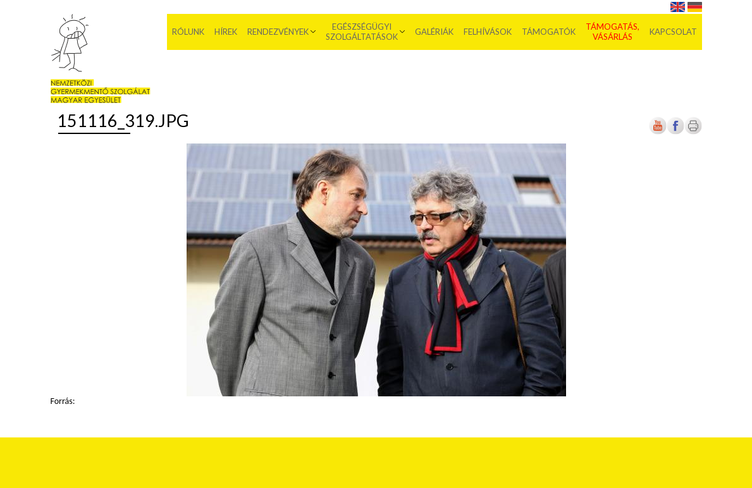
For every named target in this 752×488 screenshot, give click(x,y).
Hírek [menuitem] (225, 32)
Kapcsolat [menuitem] (673, 32)
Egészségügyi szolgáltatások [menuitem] (362, 31)
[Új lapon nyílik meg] (675, 131)
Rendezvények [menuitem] (278, 32)
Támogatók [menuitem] (549, 32)
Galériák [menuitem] (434, 32)
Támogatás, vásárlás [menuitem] (612, 31)
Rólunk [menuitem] (188, 32)
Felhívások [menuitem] (488, 32)
